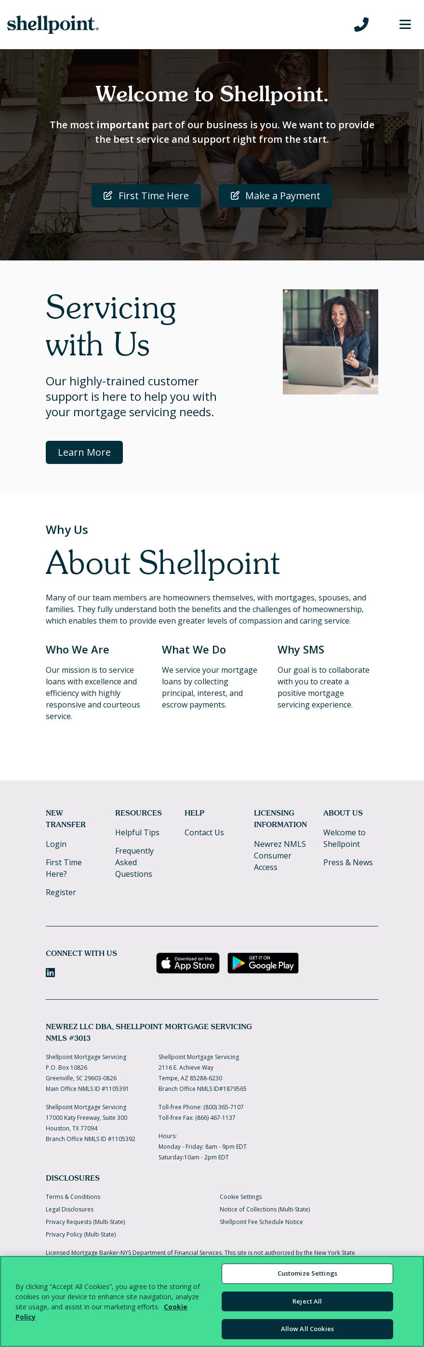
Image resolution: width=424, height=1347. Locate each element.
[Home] (53, 24)
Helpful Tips (137, 832)
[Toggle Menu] (405, 24)
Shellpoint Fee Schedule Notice (261, 1222)
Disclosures (73, 1178)
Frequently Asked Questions (134, 862)
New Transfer (66, 818)
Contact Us (204, 832)
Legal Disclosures (69, 1209)
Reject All (307, 1301)
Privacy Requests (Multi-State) (85, 1222)
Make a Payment (276, 195)
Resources (138, 812)
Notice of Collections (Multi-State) (265, 1209)
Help (194, 812)
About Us (343, 812)
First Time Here (146, 195)
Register (61, 892)
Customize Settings (307, 1273)
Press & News (348, 862)
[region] (212, 1301)
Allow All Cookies (307, 1328)
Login (56, 844)
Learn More (84, 452)
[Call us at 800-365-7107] (361, 24)
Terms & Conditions (73, 1197)
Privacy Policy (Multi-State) (81, 1234)
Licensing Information (280, 818)
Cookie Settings (241, 1197)
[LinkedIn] (50, 972)
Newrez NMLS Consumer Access (280, 855)
